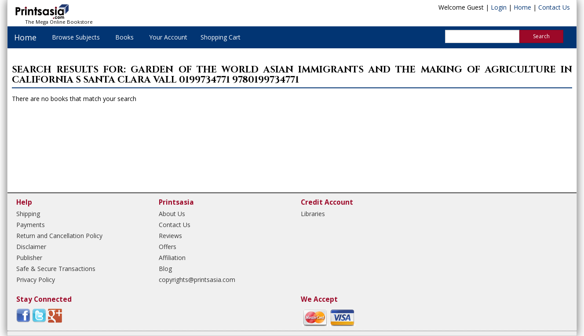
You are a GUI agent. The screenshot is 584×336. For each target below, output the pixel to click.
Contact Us (554, 7)
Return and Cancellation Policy (59, 235)
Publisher (29, 257)
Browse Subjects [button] (76, 37)
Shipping (28, 214)
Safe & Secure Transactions (55, 268)
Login (499, 7)
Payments (30, 224)
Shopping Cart (221, 37)
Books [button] (124, 37)
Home (522, 7)
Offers (167, 246)
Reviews (170, 235)
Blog (165, 268)
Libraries (313, 214)
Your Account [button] (168, 37)
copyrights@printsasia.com (197, 279)
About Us (172, 214)
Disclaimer (31, 246)
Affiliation (172, 257)
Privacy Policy (35, 279)
